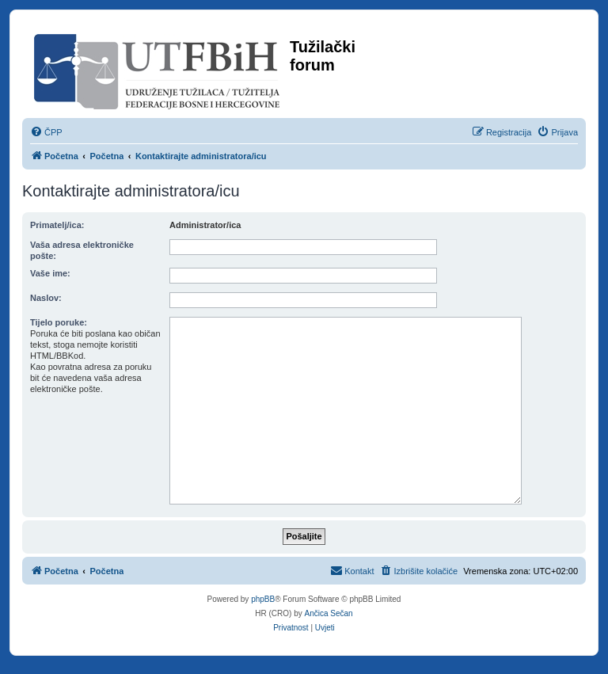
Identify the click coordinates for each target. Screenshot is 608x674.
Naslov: (46, 298)
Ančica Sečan (329, 613)
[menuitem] (46, 132)
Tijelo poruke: (58, 322)
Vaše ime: (50, 273)
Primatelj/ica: (57, 225)
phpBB (263, 599)
